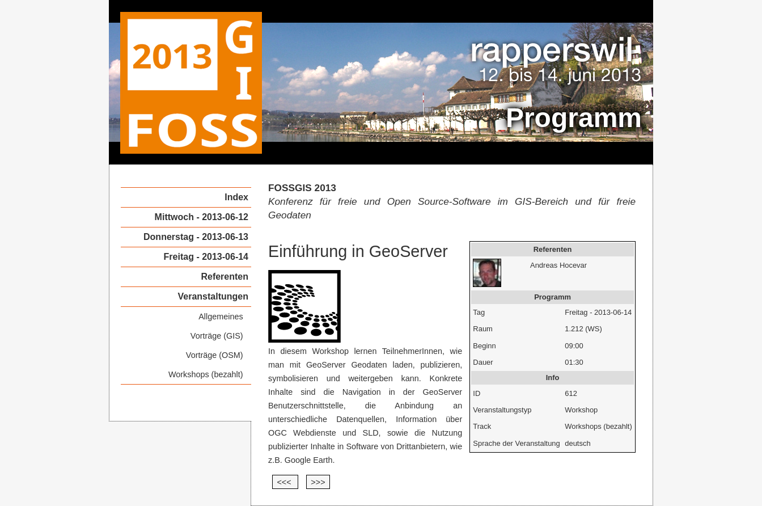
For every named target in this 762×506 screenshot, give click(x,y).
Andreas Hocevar (558, 265)
